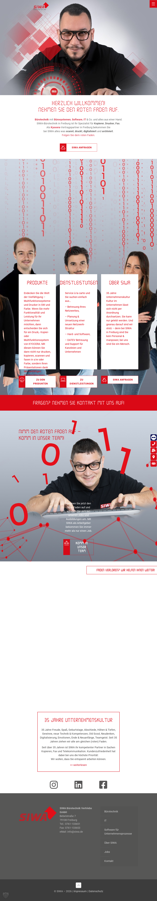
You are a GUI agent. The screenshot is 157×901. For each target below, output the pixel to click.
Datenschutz (96, 891)
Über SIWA (110, 842)
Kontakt (108, 861)
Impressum (80, 891)
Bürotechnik (111, 811)
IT (105, 820)
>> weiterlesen (78, 765)
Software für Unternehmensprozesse (118, 831)
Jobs (107, 851)
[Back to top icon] (78, 885)
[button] (5, 895)
